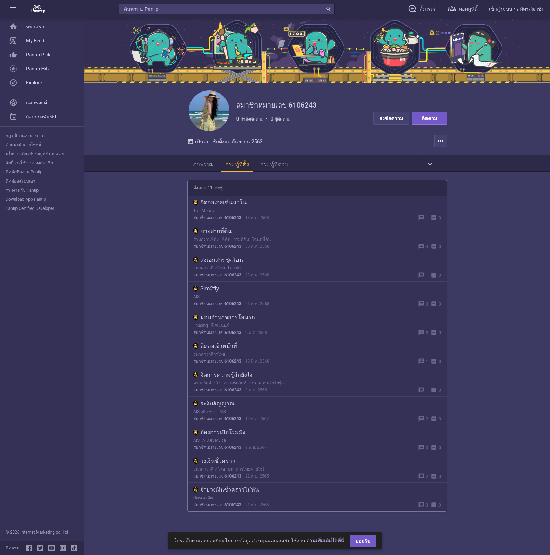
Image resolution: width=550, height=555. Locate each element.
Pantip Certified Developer (30, 208)
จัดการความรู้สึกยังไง (223, 376)
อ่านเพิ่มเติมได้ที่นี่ (325, 540)
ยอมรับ (363, 541)
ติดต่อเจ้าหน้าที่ (215, 347)
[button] (13, 9)
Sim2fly (206, 290)
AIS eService (205, 413)
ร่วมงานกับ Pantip (22, 190)
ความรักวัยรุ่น (271, 384)
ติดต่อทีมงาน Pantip (24, 172)
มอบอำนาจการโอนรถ (224, 318)
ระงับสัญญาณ (214, 405)
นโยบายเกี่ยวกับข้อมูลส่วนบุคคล (35, 153)
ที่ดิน (226, 240)
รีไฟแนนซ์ (220, 326)
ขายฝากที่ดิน (212, 232)
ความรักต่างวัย (207, 384)
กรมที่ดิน (241, 240)
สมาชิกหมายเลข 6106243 (217, 219)
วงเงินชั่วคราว (214, 462)
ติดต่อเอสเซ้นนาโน (220, 203)
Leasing (235, 269)
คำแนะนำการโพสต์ (23, 144)
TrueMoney (203, 212)
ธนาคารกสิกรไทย (209, 269)
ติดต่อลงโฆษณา (20, 181)
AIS (196, 298)
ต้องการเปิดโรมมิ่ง (219, 433)
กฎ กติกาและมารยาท (25, 135)
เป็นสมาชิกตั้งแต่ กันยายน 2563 (224, 143)
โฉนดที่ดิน (261, 240)
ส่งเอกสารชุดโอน (218, 261)
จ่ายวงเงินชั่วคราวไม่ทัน (226, 491)
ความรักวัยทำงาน (239, 384)
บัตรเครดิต (203, 499)
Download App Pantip (26, 199)
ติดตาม (429, 118)
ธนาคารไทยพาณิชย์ (246, 470)
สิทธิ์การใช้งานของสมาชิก (29, 162)
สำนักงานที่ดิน (206, 240)
